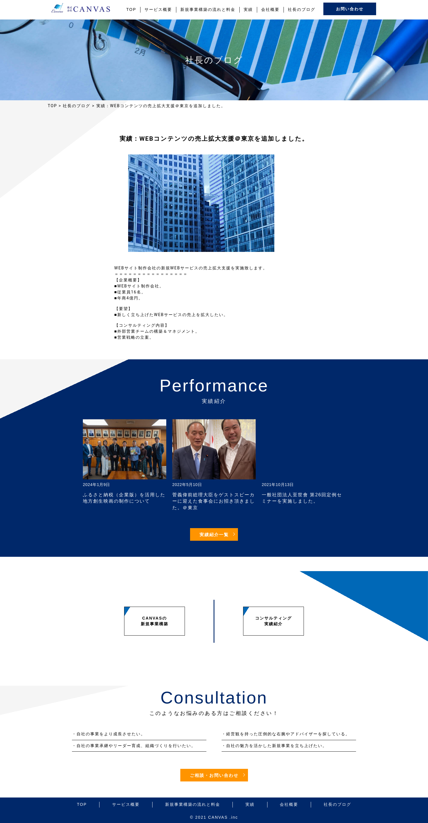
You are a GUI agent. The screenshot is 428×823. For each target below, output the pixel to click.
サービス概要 (158, 9)
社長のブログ (301, 9)
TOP (131, 9)
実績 (248, 9)
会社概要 (270, 9)
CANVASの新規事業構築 (154, 621)
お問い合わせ (349, 9)
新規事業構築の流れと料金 (207, 9)
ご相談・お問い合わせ (214, 775)
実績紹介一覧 (214, 534)
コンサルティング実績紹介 (273, 621)
